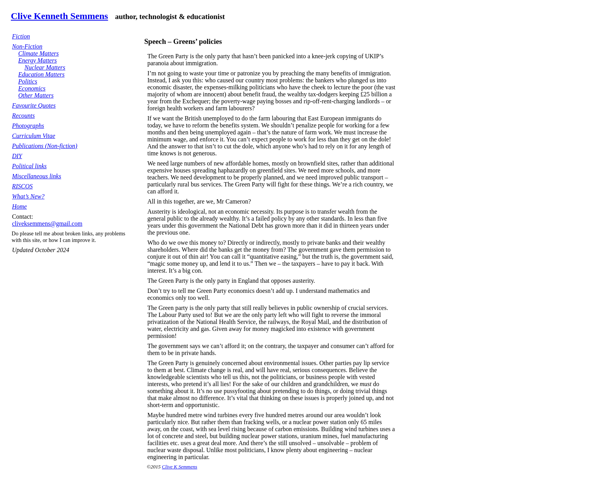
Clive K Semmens (179, 467)
